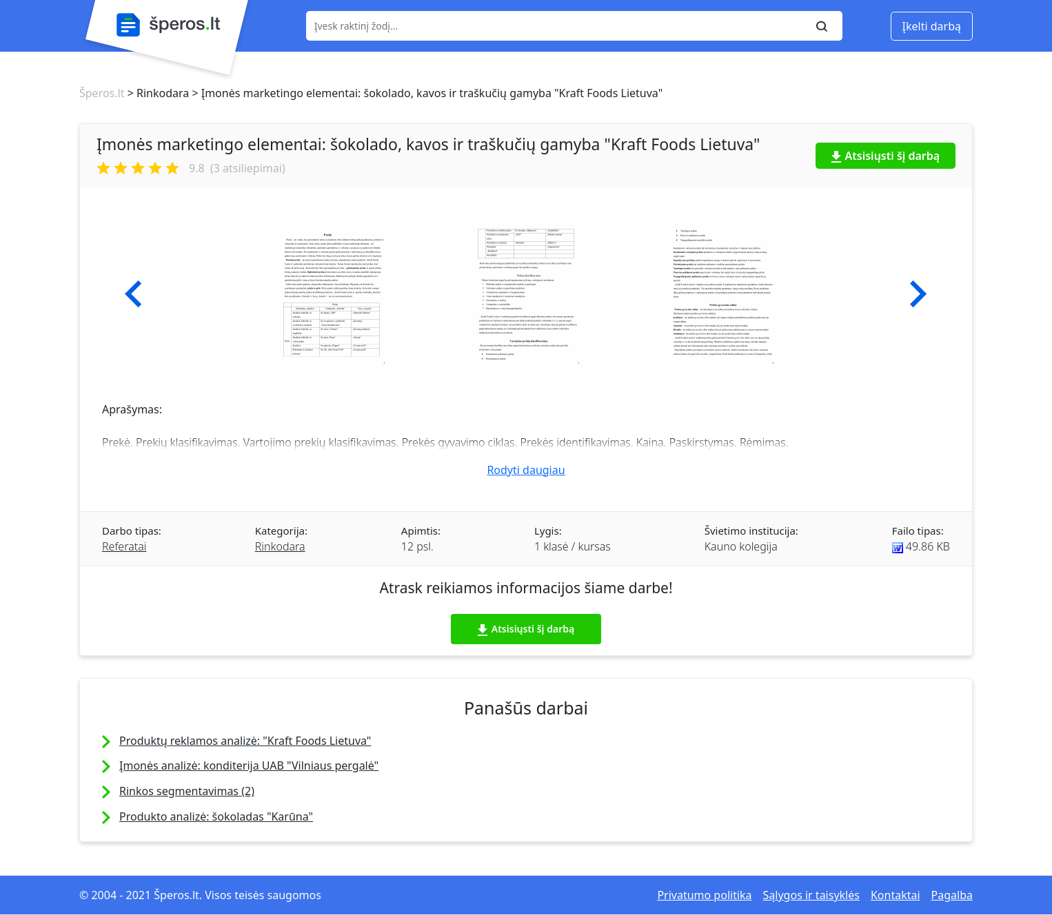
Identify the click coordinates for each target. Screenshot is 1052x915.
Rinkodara (280, 546)
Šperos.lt (101, 93)
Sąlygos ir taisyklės (811, 895)
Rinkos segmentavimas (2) (186, 791)
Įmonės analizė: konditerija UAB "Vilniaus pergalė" (248, 765)
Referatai (124, 546)
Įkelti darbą (931, 26)
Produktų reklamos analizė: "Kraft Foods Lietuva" (245, 740)
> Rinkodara (156, 93)
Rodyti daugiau (526, 469)
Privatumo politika (704, 895)
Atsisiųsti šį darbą (885, 155)
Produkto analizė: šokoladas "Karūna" (216, 816)
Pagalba (952, 895)
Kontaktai (895, 895)
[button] (133, 294)
